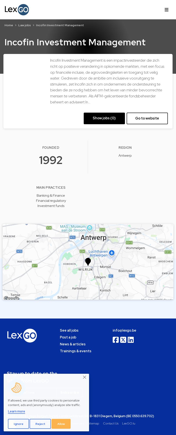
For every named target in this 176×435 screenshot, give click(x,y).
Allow (61, 424)
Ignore (18, 424)
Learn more (16, 411)
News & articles (73, 344)
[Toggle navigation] (167, 9)
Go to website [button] (147, 118)
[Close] (85, 377)
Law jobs (24, 25)
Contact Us (110, 423)
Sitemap (93, 423)
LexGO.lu (128, 423)
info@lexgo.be (124, 330)
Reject (40, 424)
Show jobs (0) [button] (104, 118)
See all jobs (69, 330)
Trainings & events (75, 351)
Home (9, 25)
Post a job (68, 337)
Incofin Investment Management (60, 25)
